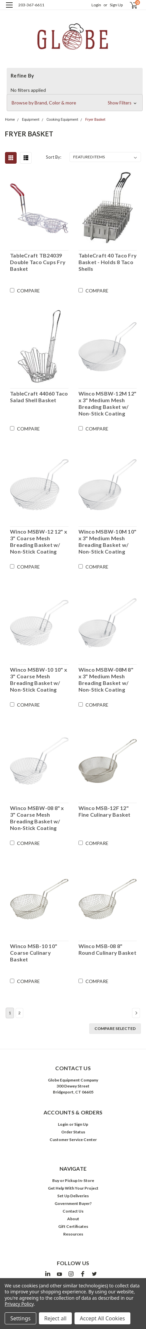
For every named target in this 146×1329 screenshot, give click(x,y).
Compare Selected (115, 1028)
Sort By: (53, 157)
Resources (73, 1234)
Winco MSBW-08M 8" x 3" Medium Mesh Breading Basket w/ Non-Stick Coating (105, 679)
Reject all (55, 1318)
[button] (75, 102)
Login (96, 4)
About (73, 1218)
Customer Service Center (73, 1139)
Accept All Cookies (102, 1318)
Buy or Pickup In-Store (73, 1180)
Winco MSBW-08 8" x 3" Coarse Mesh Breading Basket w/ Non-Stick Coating (37, 818)
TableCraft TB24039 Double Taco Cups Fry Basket (38, 262)
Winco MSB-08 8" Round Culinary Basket (107, 949)
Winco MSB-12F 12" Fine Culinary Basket (104, 811)
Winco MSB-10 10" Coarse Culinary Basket (33, 952)
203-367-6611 (31, 4)
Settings (20, 1318)
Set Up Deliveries (73, 1195)
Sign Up (116, 4)
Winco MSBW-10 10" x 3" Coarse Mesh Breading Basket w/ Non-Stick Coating (38, 679)
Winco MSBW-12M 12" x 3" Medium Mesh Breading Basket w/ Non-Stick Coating (107, 403)
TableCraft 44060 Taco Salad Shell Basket (39, 396)
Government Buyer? (73, 1203)
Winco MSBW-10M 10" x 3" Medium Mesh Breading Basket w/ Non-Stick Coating (107, 541)
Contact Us (73, 1211)
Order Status (73, 1131)
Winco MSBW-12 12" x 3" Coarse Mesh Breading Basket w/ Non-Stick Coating (38, 541)
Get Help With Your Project (73, 1188)
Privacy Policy (19, 1304)
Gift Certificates (73, 1226)
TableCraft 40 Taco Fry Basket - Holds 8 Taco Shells (107, 262)
